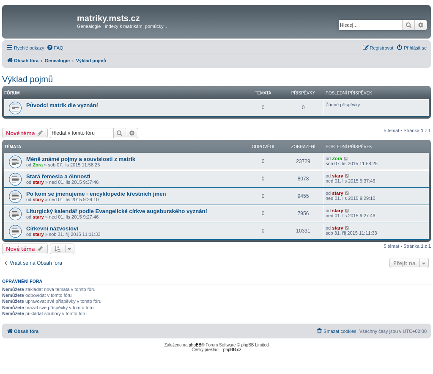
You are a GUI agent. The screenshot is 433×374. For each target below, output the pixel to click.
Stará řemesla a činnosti (58, 176)
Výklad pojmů (27, 79)
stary (38, 182)
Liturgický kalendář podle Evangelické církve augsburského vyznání (116, 211)
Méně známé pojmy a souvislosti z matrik (80, 159)
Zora (38, 164)
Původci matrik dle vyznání (62, 105)
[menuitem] (55, 48)
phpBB (195, 345)
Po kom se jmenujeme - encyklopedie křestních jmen (96, 194)
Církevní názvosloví (52, 228)
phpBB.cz (232, 349)
